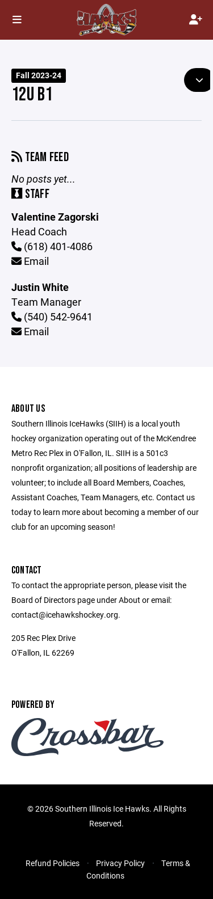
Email (30, 261)
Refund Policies (53, 863)
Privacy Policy (120, 863)
